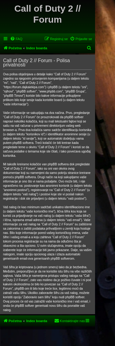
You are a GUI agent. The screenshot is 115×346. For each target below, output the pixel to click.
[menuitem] (16, 39)
